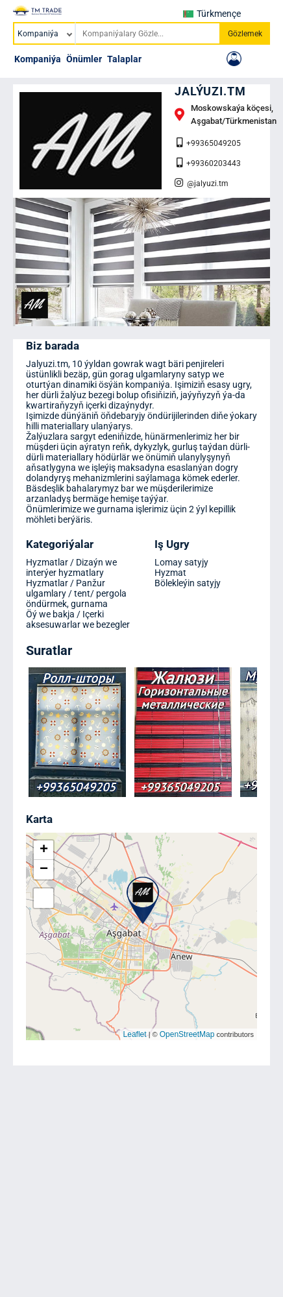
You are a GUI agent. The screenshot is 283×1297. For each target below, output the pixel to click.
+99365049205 (209, 142)
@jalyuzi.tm (201, 183)
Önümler (84, 59)
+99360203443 (209, 163)
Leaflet (135, 1034)
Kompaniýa (37, 59)
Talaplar (124, 59)
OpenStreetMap (187, 1034)
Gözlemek (245, 33)
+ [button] (44, 850)
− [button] (44, 869)
